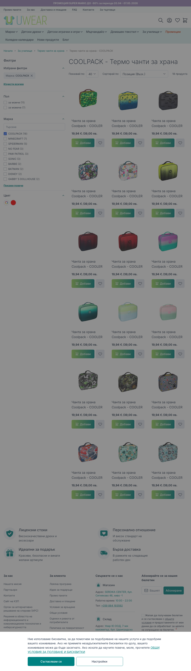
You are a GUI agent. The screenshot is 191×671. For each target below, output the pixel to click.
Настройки (99, 661)
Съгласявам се (51, 661)
